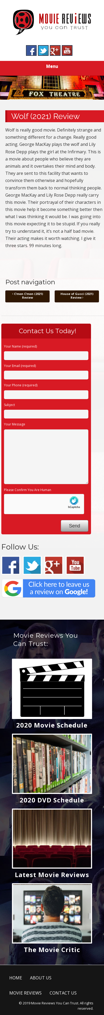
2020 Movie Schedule (52, 725)
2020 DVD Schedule (52, 800)
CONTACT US (63, 993)
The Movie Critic (52, 949)
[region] (52, 88)
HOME (15, 978)
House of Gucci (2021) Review (76, 295)
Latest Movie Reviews (52, 874)
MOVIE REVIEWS (25, 993)
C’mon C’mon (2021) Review (27, 295)
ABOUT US (40, 978)
